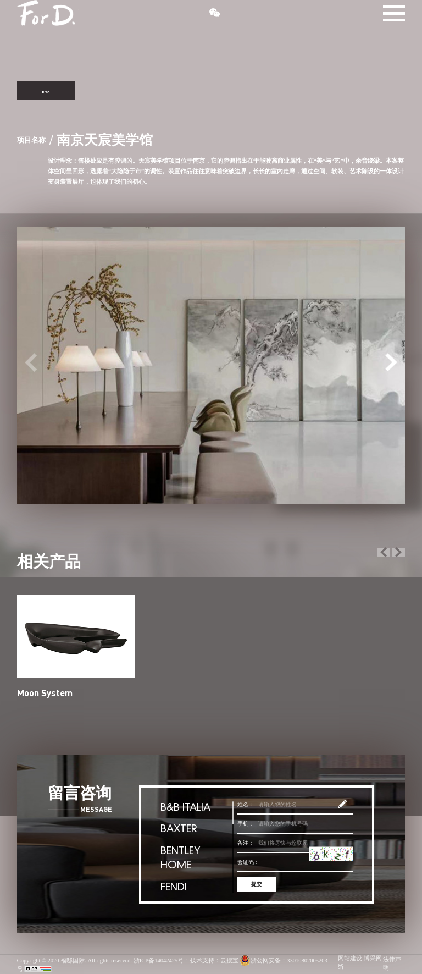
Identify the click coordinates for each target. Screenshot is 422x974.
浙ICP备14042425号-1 (161, 961)
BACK (45, 90)
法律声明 (392, 964)
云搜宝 (229, 961)
